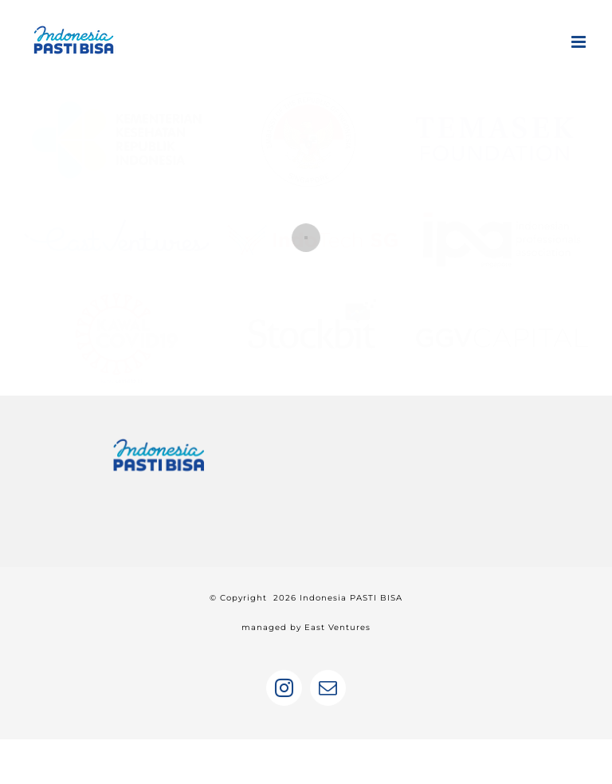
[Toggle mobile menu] (579, 41)
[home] (159, 442)
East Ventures (337, 627)
